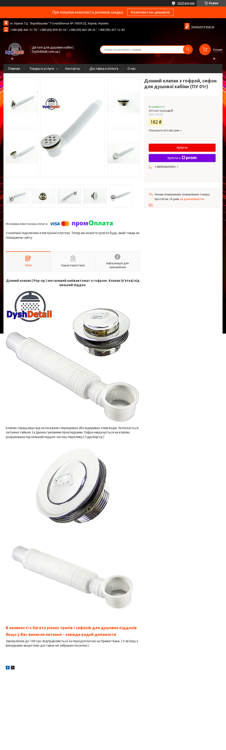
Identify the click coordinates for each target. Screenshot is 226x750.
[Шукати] (188, 49)
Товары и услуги (41, 68)
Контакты (72, 68)
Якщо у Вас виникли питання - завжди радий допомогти (61, 634)
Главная (14, 68)
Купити (182, 147)
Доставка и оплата (103, 68)
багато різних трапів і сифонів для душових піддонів (85, 627)
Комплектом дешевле (150, 12)
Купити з (182, 158)
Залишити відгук (202, 26)
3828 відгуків (185, 3)
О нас (132, 68)
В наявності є (19, 627)
